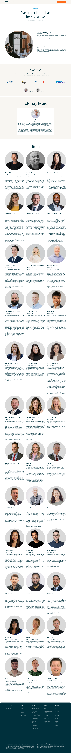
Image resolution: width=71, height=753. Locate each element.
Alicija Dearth (57, 711)
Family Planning (34, 711)
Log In (44, 750)
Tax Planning (34, 721)
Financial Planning (35, 714)
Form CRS (63, 750)
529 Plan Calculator (46, 718)
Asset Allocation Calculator (47, 722)
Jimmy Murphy (57, 721)
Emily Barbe (56, 708)
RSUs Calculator (46, 715)
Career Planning (34, 725)
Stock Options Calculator (47, 714)
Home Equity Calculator (47, 721)
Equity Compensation (35, 728)
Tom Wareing (57, 722)
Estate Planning (34, 712)
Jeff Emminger (57, 724)
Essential (22, 712)
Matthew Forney (57, 714)
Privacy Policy (48, 750)
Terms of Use (53, 750)
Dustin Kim (56, 725)
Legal (56, 750)
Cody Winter (56, 718)
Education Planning (35, 718)
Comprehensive (23, 715)
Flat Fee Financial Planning (36, 715)
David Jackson (57, 712)
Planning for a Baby (35, 722)
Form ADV (59, 750)
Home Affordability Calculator (48, 711)
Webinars (45, 708)
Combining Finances (35, 724)
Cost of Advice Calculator (47, 712)
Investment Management (35, 708)
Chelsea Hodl (57, 715)
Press (22, 708)
